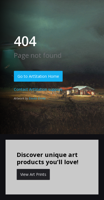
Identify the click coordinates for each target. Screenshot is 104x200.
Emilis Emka (37, 98)
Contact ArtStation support (38, 89)
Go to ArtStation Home (38, 76)
